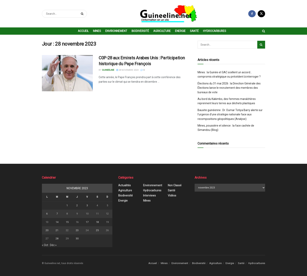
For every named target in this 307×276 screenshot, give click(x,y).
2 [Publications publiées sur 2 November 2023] (77, 205)
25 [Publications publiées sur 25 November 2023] (97, 230)
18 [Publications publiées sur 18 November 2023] (97, 222)
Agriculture (162, 31)
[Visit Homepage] (167, 13)
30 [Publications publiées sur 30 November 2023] (77, 238)
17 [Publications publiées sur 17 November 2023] (87, 222)
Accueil (83, 31)
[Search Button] (83, 14)
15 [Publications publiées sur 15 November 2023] (67, 222)
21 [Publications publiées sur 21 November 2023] (57, 230)
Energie (180, 31)
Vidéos (172, 195)
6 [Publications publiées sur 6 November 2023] (47, 213)
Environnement (116, 31)
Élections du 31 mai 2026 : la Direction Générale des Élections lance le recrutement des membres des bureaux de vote (229, 88)
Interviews (149, 195)
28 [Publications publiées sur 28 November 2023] (57, 238)
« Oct (45, 245)
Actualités (124, 185)
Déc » (53, 245)
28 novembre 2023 (127, 70)
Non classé (174, 185)
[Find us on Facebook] (252, 13)
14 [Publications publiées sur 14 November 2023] (57, 222)
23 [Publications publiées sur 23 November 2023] (77, 230)
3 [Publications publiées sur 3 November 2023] (87, 205)
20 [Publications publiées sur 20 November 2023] (47, 230)
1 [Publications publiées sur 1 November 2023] (67, 205)
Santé (194, 31)
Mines (97, 31)
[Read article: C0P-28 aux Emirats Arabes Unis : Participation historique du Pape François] (67, 73)
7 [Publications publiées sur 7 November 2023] (57, 213)
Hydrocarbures (214, 31)
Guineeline (108, 70)
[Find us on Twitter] (261, 13)
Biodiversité (140, 31)
